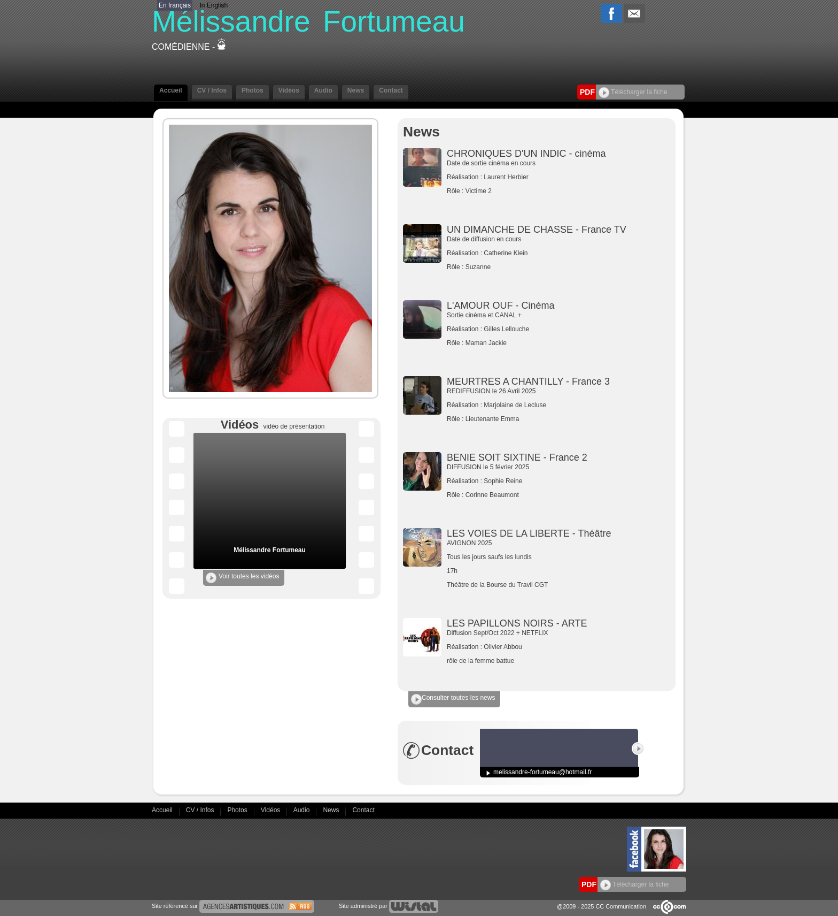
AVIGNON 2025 (527, 564)
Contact (391, 90)
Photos (252, 90)
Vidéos (288, 90)
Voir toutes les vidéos (242, 577)
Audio (323, 90)
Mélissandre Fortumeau (270, 550)
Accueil (170, 90)
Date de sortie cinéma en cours (527, 177)
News (355, 90)
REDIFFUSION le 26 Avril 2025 (527, 405)
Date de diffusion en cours (527, 253)
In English (213, 5)
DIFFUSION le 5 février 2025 (527, 481)
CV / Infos (212, 90)
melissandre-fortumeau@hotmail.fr (542, 772)
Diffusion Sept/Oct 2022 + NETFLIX (527, 647)
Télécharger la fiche (633, 92)
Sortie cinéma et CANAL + (527, 329)
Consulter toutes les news (453, 699)
